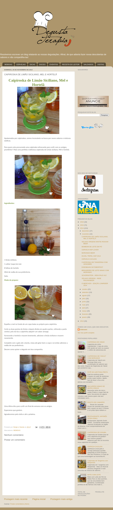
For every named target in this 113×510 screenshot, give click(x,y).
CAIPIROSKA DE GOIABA (96, 432)
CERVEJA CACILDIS (89, 259)
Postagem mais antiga (61, 499)
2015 (82, 225)
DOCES (42, 64)
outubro (85, 289)
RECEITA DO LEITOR (70, 64)
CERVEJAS (21, 64)
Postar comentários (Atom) (19, 504)
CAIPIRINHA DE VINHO (96, 342)
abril (83, 308)
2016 (82, 222)
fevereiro (85, 314)
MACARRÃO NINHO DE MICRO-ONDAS (96, 387)
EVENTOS (54, 64)
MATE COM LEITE (94, 475)
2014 (82, 228)
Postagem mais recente (15, 499)
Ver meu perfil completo (86, 333)
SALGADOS (88, 64)
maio (84, 305)
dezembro (86, 231)
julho (84, 298)
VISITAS (100, 64)
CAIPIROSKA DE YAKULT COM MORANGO (96, 357)
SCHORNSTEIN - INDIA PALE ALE (94, 275)
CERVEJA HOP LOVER (90, 250)
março (84, 311)
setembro (85, 292)
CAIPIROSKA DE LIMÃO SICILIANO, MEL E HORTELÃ (95, 237)
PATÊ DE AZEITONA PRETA (97, 372)
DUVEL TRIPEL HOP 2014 (91, 256)
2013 (82, 321)
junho (84, 302)
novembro (86, 234)
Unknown (83, 329)
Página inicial (38, 499)
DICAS (32, 64)
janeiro (84, 317)
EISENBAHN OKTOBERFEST (92, 267)
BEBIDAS (8, 64)
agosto (84, 295)
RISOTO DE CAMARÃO (96, 402)
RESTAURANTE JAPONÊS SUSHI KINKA (97, 417)
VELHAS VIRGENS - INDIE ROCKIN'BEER (91, 279)
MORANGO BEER (88, 253)
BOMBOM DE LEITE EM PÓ (92, 247)
